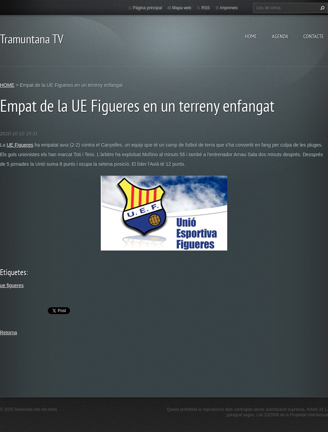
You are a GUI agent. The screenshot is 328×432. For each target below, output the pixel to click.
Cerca (321, 8)
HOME (251, 36)
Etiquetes (13, 272)
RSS (205, 7)
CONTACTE (313, 36)
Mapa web (181, 7)
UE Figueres (19, 145)
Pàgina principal (147, 7)
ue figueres (12, 285)
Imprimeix (229, 7)
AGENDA (280, 36)
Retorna (8, 332)
